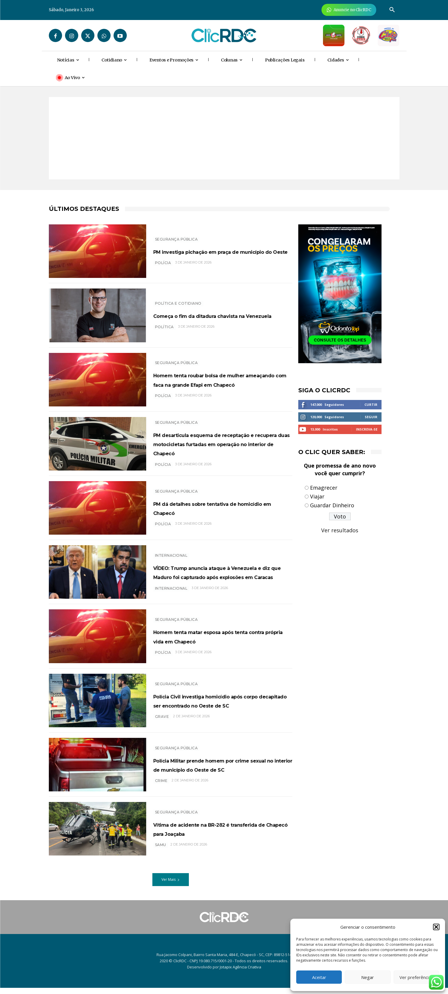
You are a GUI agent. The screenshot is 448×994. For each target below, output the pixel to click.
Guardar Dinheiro (332, 505)
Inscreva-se (366, 429)
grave (162, 727)
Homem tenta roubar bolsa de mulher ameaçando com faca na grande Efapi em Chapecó (216, 379)
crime (161, 791)
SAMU (160, 855)
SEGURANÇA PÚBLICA (176, 234)
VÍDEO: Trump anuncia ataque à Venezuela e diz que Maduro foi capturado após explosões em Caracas (215, 576)
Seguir (371, 417)
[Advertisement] (224, 138)
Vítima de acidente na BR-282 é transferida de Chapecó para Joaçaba (214, 835)
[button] (436, 927)
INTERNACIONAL (171, 551)
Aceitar (319, 977)
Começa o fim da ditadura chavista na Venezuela (220, 315)
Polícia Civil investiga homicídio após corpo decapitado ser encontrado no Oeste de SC (214, 706)
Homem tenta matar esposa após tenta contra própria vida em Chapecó (218, 642)
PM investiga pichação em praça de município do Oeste (222, 251)
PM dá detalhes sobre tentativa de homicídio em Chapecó (220, 510)
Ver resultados (339, 530)
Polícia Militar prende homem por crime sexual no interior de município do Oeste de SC (218, 770)
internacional (171, 602)
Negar (367, 977)
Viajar (317, 496)
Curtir (370, 404)
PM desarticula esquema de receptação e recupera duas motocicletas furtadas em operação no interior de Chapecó (222, 445)
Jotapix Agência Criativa (240, 973)
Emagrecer (323, 487)
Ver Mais (170, 885)
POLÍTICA (164, 331)
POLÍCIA (163, 267)
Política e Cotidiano (178, 298)
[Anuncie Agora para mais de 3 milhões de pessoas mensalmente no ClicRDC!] (349, 10)
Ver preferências (416, 977)
